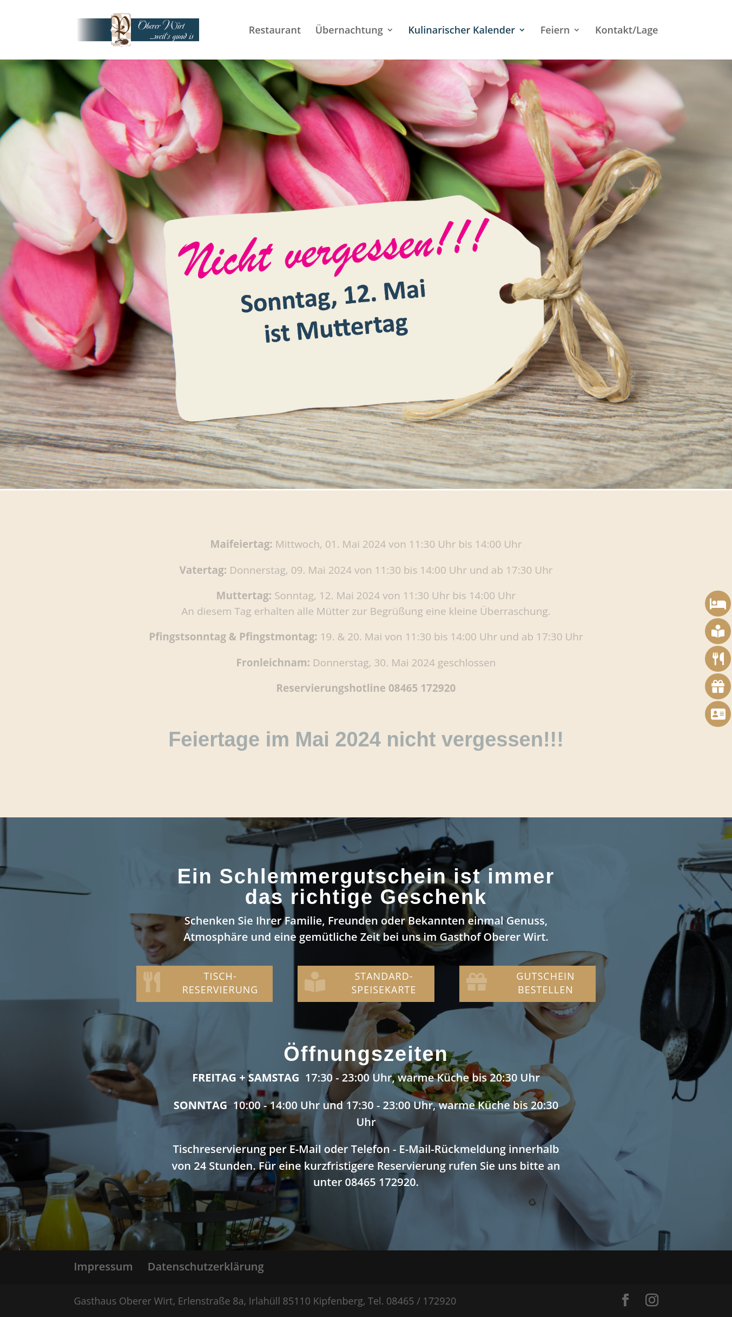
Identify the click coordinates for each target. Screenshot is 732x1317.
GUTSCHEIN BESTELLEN (545, 982)
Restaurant (275, 31)
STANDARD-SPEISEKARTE (383, 982)
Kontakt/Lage (626, 31)
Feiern (555, 31)
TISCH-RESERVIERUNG (220, 982)
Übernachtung (349, 31)
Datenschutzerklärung (206, 1266)
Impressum (103, 1266)
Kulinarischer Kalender (461, 31)
